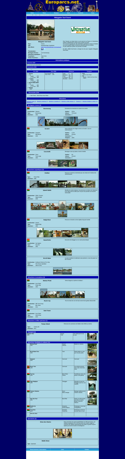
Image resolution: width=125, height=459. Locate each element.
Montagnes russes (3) (31, 101)
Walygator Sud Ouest (44, 15)
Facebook (80, 13)
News (68, 13)
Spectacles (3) (30, 102)
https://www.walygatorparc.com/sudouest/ (51, 47)
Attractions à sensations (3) (54, 101)
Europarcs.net (29, 15)
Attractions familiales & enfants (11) (90, 101)
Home (32, 13)
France (37, 15)
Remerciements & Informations (38, 449)
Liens (62, 449)
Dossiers (56, 13)
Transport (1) (78, 101)
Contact (87, 449)
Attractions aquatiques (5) (42, 101)
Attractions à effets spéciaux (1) (68, 101)
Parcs (44, 13)
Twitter (93, 13)
